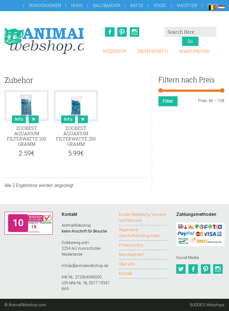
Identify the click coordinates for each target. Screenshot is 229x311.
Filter (168, 101)
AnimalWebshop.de (44, 38)
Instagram (135, 32)
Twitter (181, 269)
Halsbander (106, 5)
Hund (77, 5)
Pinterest (122, 32)
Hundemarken (45, 5)
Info (19, 119)
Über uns (127, 264)
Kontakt (126, 273)
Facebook (109, 32)
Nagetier (187, 5)
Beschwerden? (132, 254)
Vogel (160, 5)
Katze (136, 5)
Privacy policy (131, 245)
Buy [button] (34, 119)
